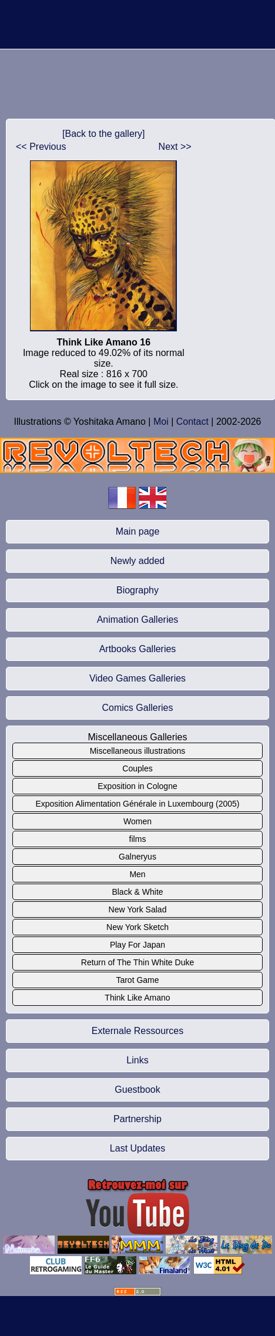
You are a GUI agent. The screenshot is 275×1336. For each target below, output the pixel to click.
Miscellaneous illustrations (138, 751)
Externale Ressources (138, 1031)
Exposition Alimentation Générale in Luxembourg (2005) (137, 803)
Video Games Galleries (137, 678)
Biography (137, 590)
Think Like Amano (137, 997)
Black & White (137, 892)
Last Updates (137, 1148)
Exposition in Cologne (137, 786)
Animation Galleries (138, 620)
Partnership (137, 1119)
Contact (192, 422)
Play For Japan (137, 944)
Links (137, 1060)
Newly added (137, 561)
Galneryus (137, 856)
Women (137, 821)
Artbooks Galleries (137, 649)
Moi (161, 422)
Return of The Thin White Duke (137, 962)
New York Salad (138, 909)
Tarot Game (137, 980)
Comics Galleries (137, 708)
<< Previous (41, 147)
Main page (138, 531)
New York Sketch (137, 927)
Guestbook (137, 1090)
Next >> (175, 147)
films (137, 839)
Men (137, 874)
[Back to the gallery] (103, 134)
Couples (137, 768)
